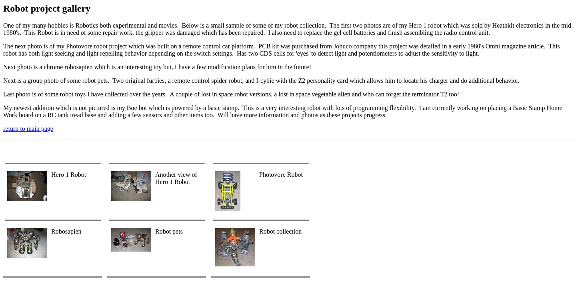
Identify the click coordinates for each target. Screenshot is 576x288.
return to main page (28, 128)
